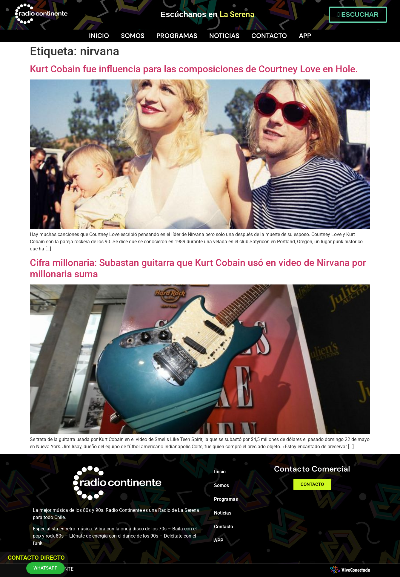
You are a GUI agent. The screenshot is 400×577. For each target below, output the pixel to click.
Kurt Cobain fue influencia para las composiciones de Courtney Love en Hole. (194, 69)
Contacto (269, 35)
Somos (132, 35)
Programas (176, 35)
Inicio (99, 35)
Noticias (224, 35)
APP (305, 35)
